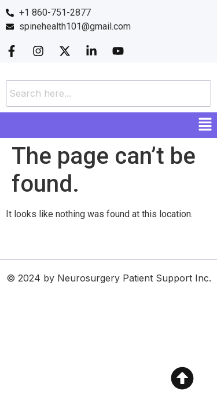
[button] (205, 125)
